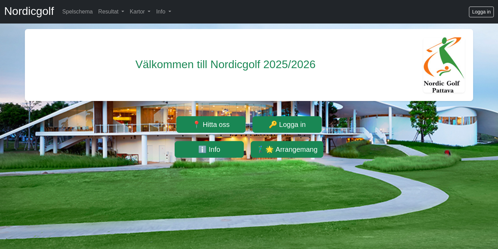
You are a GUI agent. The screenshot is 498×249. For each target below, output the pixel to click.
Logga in (481, 12)
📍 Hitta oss (211, 124)
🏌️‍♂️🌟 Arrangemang (287, 149)
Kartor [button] (138, 12)
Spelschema (77, 12)
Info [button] (161, 12)
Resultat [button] (109, 12)
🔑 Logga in (287, 124)
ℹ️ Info (209, 149)
